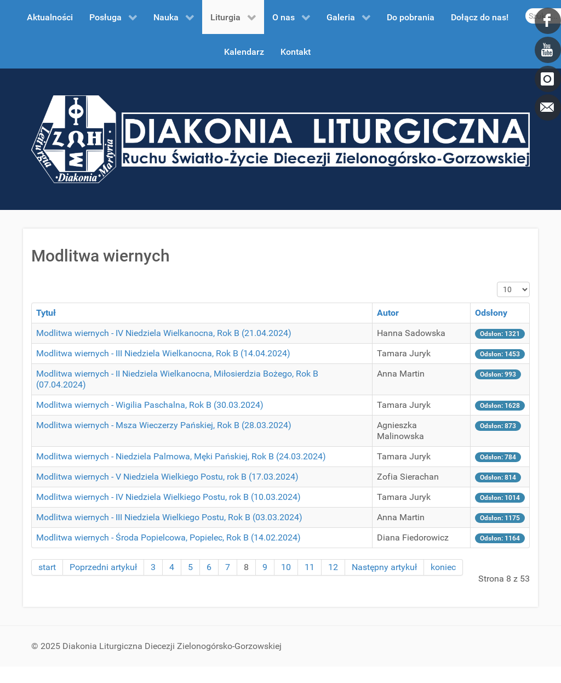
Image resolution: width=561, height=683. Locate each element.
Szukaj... (525, 8)
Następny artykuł (384, 567)
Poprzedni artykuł (103, 567)
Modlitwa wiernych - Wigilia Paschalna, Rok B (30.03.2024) (150, 405)
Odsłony (491, 313)
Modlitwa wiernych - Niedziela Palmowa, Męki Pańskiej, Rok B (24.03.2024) (181, 456)
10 (286, 567)
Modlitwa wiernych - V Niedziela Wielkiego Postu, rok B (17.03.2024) (167, 476)
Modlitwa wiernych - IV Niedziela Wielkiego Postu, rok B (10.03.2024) (168, 497)
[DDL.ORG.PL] (280, 138)
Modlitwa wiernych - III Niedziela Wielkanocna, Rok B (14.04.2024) (163, 353)
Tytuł (46, 313)
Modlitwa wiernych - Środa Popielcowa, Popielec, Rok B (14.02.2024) (168, 537)
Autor (388, 313)
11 (309, 567)
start (47, 567)
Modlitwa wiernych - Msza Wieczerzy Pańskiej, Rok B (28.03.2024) (163, 425)
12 (333, 567)
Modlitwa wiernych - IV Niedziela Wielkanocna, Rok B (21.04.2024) (163, 333)
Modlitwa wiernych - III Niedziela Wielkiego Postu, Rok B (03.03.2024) (169, 517)
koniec (443, 567)
